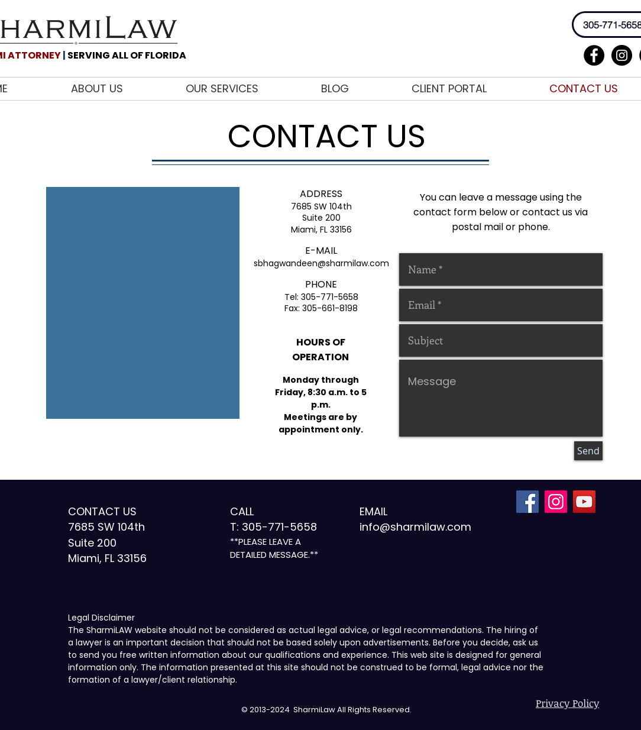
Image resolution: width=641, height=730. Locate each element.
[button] (244, 88)
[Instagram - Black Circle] (621, 55)
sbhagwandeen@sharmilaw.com (321, 263)
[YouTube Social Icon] (584, 501)
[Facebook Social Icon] (527, 501)
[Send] (588, 450)
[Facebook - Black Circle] (594, 55)
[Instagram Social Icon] (556, 501)
